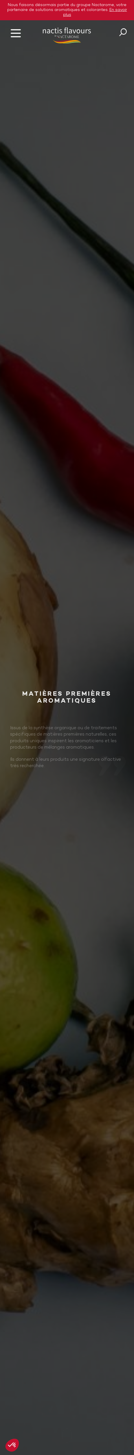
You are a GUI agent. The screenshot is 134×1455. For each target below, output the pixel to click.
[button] (12, 1445)
